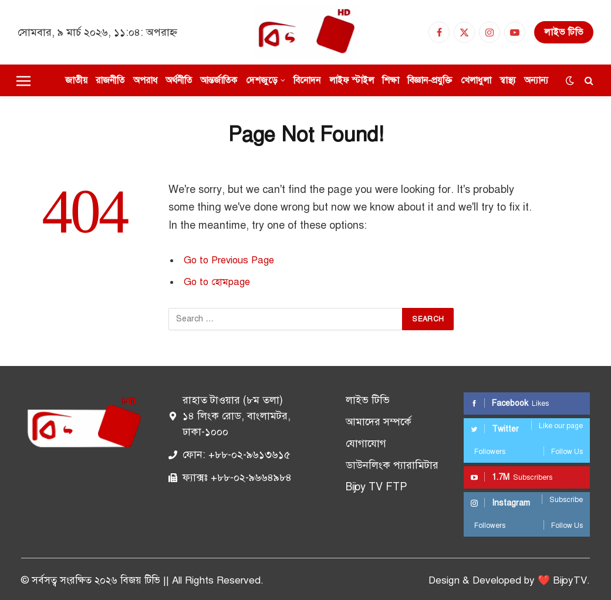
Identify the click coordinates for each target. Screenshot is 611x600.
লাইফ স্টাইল (351, 80)
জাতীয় (76, 80)
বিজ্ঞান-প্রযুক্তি (429, 80)
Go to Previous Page (229, 260)
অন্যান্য (536, 80)
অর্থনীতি (179, 80)
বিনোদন (306, 80)
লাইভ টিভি (563, 32)
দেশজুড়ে (262, 80)
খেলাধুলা (476, 80)
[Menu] (23, 80)
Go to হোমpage (217, 282)
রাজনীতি (110, 80)
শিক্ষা (390, 80)
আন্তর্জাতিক (218, 80)
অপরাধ (145, 80)
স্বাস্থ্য (507, 80)
